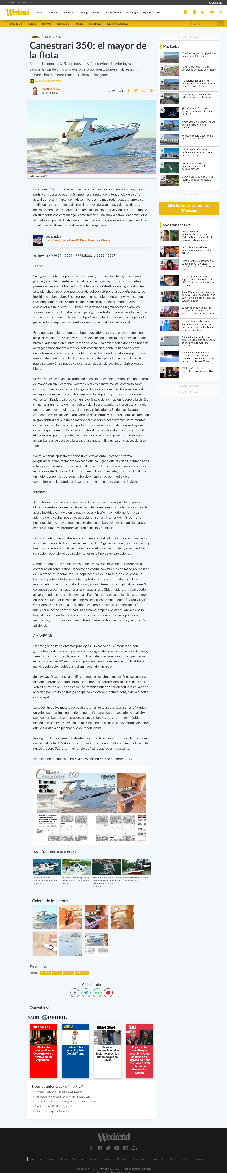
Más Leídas (171, 46)
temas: (34, 972)
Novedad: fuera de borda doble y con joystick (58, 1091)
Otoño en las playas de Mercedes (52, 1111)
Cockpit (69, 973)
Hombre (107, 1158)
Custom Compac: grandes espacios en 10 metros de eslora (76, 880)
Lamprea (46, 23)
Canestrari (82, 973)
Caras (50, 1158)
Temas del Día (15, 23)
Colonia (32, 23)
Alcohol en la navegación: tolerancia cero (136, 879)
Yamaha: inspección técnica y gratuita (54, 1106)
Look (154, 1158)
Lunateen (185, 1158)
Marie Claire (78, 1158)
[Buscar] (204, 23)
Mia (173, 1158)
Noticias (62, 1158)
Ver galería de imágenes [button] (46, 80)
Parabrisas (122, 1158)
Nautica (45, 973)
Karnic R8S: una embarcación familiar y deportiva (45, 880)
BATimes (200, 1158)
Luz (164, 1158)
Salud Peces (95, 23)
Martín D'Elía (50, 89)
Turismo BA (63, 23)
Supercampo (140, 1158)
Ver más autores (49, 92)
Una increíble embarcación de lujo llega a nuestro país (62, 1096)
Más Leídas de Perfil (177, 225)
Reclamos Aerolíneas (117, 23)
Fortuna (94, 1158)
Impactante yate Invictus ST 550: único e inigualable (76, 240)
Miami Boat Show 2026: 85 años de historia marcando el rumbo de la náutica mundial (107, 882)
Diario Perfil (35, 1158)
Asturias (79, 23)
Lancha (57, 973)
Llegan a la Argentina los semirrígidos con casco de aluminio (65, 1101)
